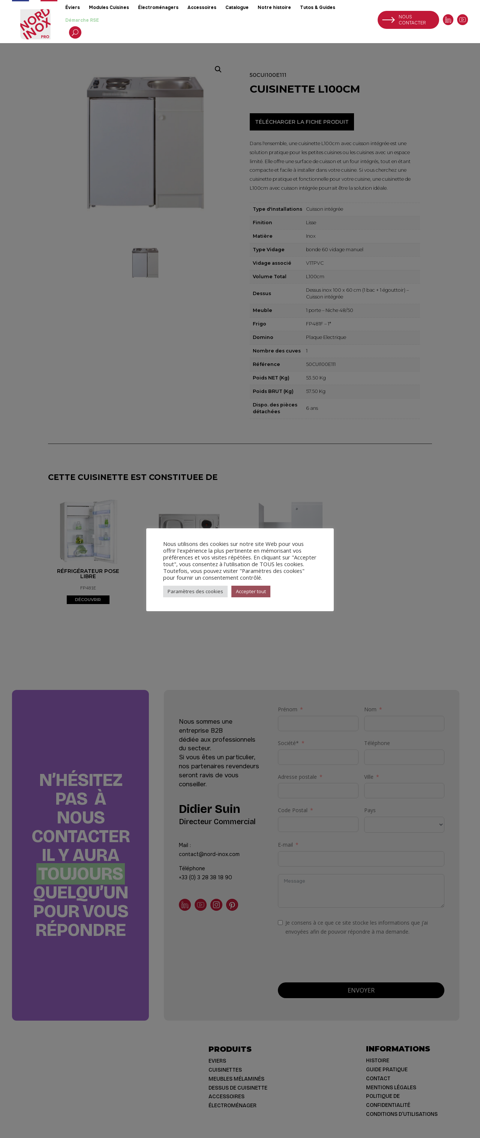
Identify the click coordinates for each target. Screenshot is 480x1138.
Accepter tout (251, 591)
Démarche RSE (82, 20)
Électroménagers (158, 7)
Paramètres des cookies (195, 591)
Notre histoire (274, 7)
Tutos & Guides (317, 7)
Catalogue (237, 7)
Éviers (72, 7)
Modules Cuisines (109, 7)
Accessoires (202, 7)
